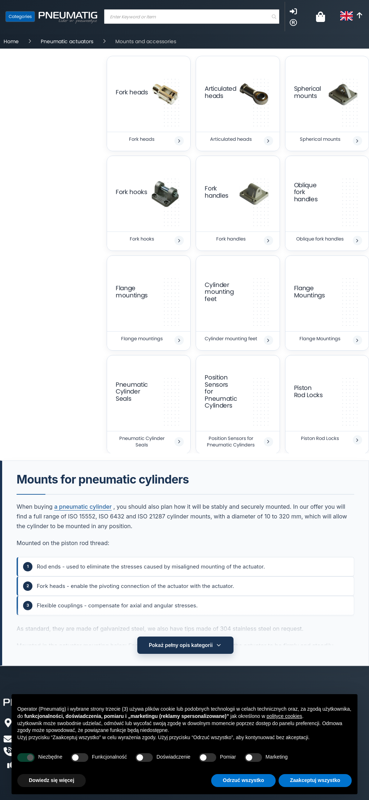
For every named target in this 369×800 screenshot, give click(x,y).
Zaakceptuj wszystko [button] (315, 780)
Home (12, 41)
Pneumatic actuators (68, 41)
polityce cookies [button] (284, 716)
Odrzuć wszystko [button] (243, 780)
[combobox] (191, 16)
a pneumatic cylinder (83, 506)
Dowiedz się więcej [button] (51, 780)
